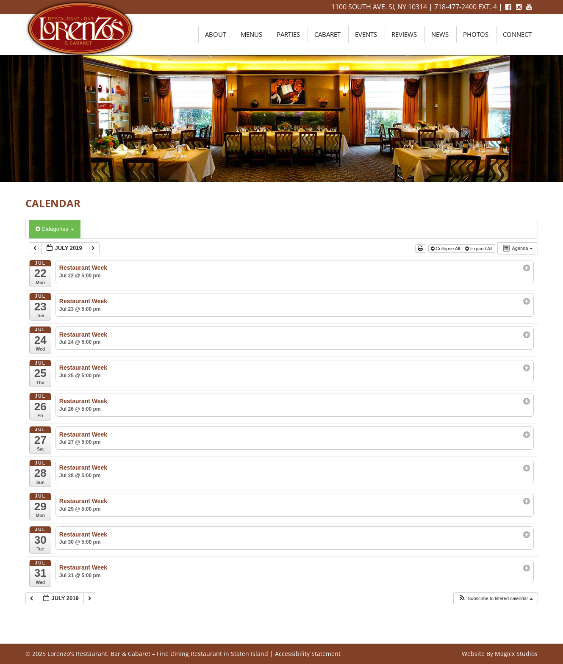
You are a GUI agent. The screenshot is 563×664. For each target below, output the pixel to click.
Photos (475, 34)
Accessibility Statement (308, 654)
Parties (288, 34)
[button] (495, 598)
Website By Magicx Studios (500, 654)
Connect (517, 34)
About (215, 34)
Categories (55, 229)
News (440, 34)
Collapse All (446, 248)
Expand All (479, 248)
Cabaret (327, 34)
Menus (251, 34)
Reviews (404, 34)
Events (366, 34)
